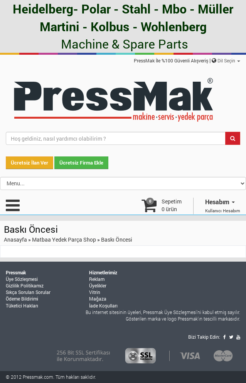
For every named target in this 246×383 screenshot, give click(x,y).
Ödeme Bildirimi (22, 299)
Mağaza (97, 299)
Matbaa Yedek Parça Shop (64, 239)
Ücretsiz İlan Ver (29, 162)
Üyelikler (97, 285)
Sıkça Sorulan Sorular (28, 292)
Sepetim (172, 205)
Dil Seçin (228, 60)
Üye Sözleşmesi (22, 279)
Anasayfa (15, 239)
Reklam (96, 279)
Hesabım (220, 202)
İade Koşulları (103, 305)
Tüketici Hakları (22, 305)
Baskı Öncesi (116, 239)
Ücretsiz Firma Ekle (81, 162)
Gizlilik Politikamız (25, 285)
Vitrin (94, 292)
